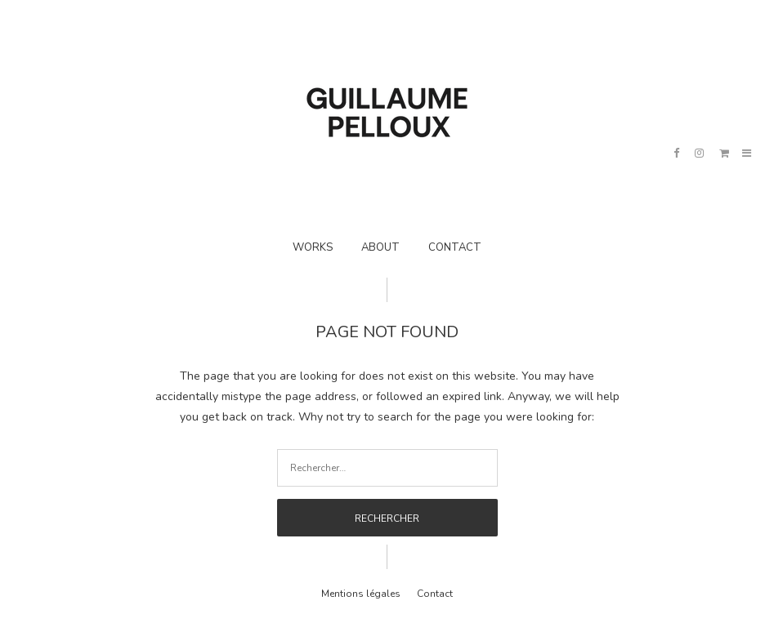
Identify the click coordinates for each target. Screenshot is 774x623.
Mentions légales (360, 593)
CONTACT (454, 247)
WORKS (313, 247)
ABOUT (380, 247)
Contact (435, 593)
